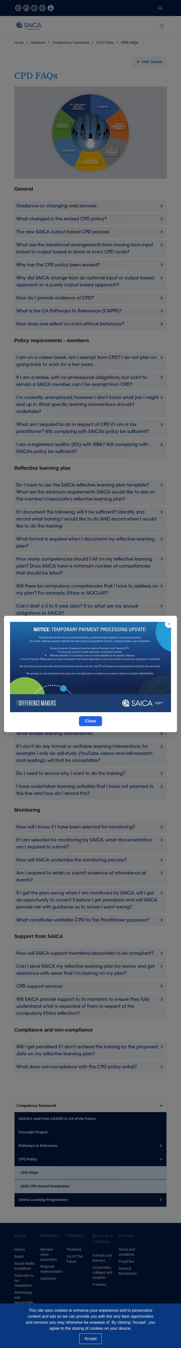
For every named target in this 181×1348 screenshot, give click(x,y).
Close (90, 721)
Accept (90, 1338)
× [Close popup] (168, 624)
